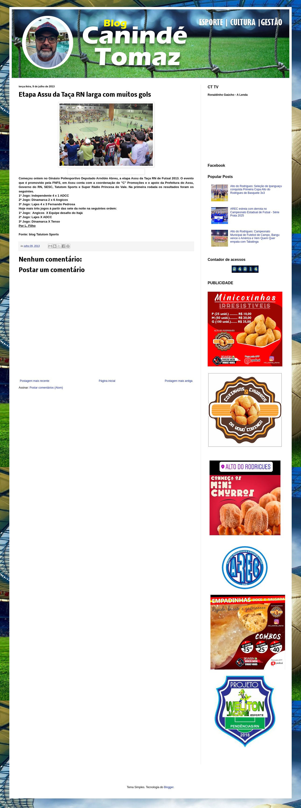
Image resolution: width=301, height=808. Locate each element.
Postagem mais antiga (178, 381)
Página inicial (107, 381)
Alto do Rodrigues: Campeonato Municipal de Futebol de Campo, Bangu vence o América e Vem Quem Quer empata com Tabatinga (255, 236)
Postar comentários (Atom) (46, 387)
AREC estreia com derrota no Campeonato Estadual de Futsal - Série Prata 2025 (254, 212)
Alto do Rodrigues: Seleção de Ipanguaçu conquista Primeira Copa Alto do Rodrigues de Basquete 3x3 (256, 189)
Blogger (169, 787)
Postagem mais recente (34, 381)
